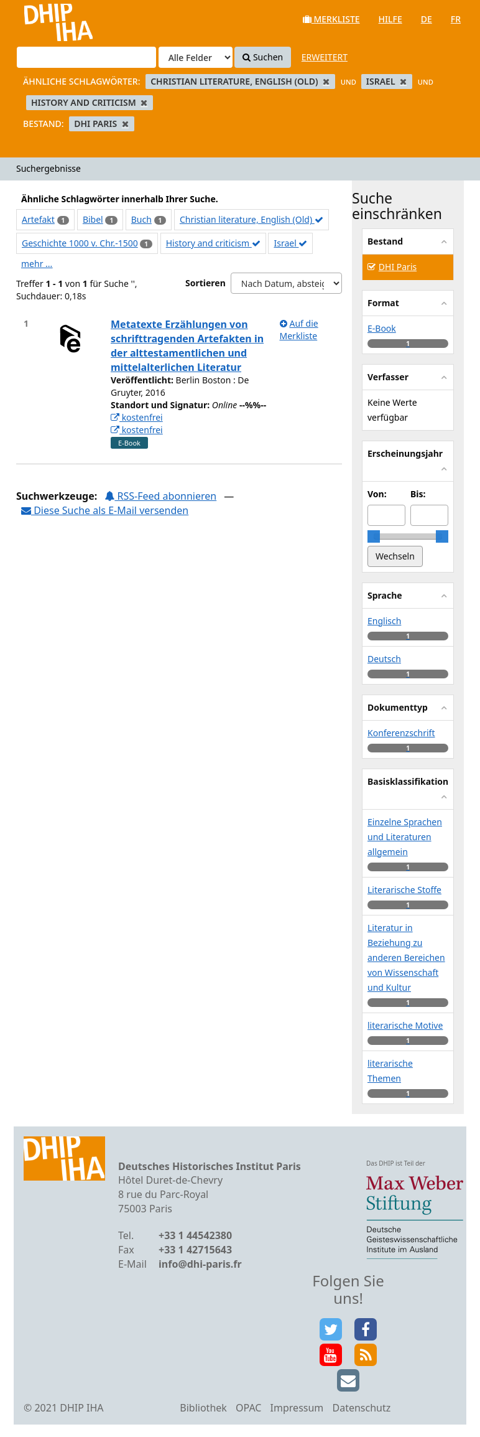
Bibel (93, 219)
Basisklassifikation (407, 781)
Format (383, 303)
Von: (377, 494)
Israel (290, 243)
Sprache (384, 595)
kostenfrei (137, 417)
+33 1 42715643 (195, 1250)
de (426, 19)
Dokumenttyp (397, 707)
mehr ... (36, 263)
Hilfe (390, 19)
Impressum (297, 1408)
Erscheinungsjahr (405, 453)
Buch (141, 219)
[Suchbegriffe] (86, 57)
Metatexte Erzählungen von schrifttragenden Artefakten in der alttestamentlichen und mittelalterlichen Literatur (187, 345)
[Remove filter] (326, 81)
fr (456, 19)
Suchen (262, 57)
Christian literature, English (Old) (251, 219)
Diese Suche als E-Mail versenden (104, 510)
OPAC (248, 1408)
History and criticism (213, 243)
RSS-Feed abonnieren (160, 496)
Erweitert (325, 57)
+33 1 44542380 (195, 1235)
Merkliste (331, 19)
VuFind (42, 19)
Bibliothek (203, 1408)
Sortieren (205, 283)
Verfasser (387, 377)
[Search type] (196, 57)
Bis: (417, 494)
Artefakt (38, 219)
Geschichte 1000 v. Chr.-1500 (80, 243)
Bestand (385, 241)
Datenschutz (361, 1408)
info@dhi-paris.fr (200, 1264)
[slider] (373, 536)
